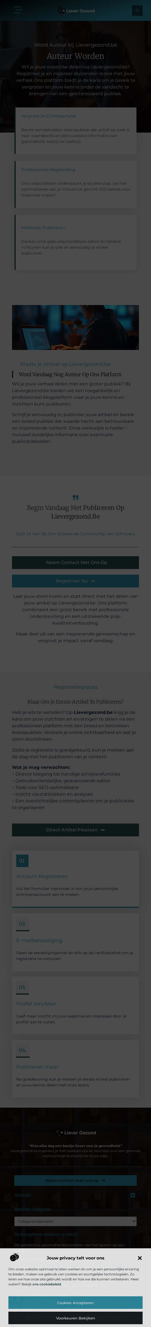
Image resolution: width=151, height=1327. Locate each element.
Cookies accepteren (75, 1302)
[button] (140, 1258)
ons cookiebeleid (46, 1284)
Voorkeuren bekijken (75, 1318)
